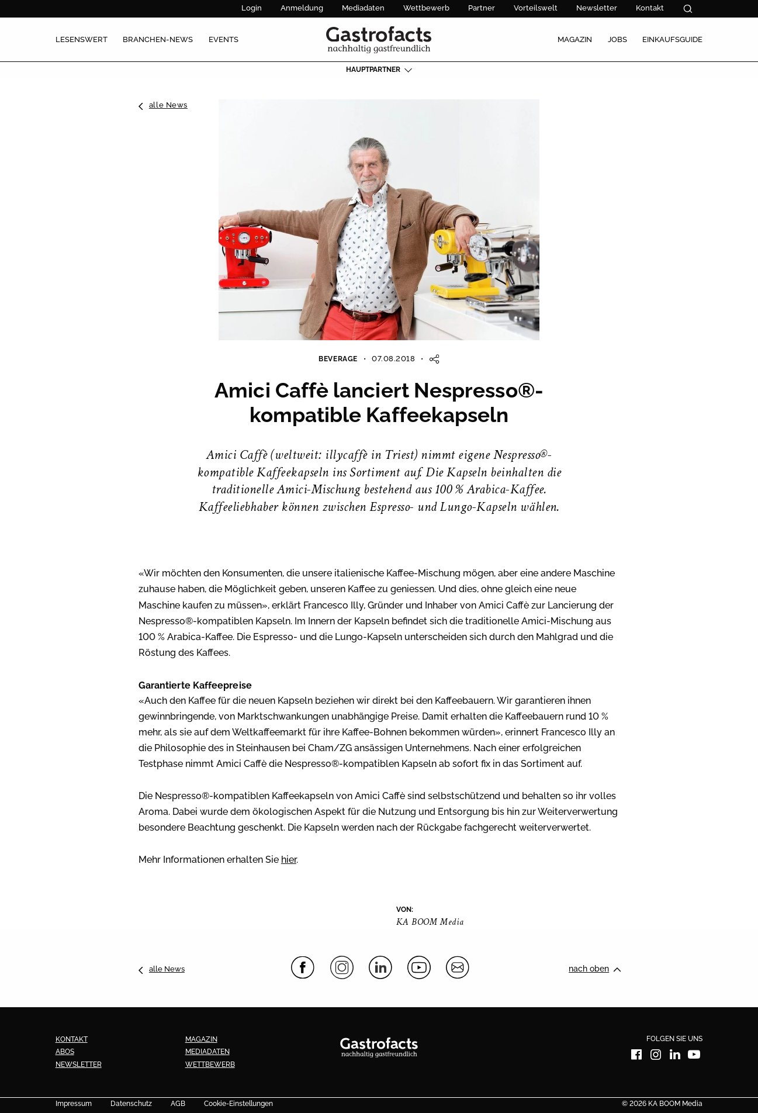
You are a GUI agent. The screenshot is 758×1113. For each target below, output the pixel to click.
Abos (65, 1052)
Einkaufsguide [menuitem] (672, 39)
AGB (178, 1104)
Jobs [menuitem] (617, 39)
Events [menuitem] (223, 39)
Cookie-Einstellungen (238, 1104)
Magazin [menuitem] (575, 39)
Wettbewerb (426, 8)
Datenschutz (131, 1104)
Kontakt (650, 8)
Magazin (201, 1039)
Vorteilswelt (536, 8)
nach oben (589, 968)
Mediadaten (363, 8)
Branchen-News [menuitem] (158, 39)
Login (251, 8)
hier (288, 859)
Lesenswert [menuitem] (82, 39)
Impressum (74, 1104)
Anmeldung (302, 8)
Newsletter (596, 8)
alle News (168, 104)
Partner (481, 8)
